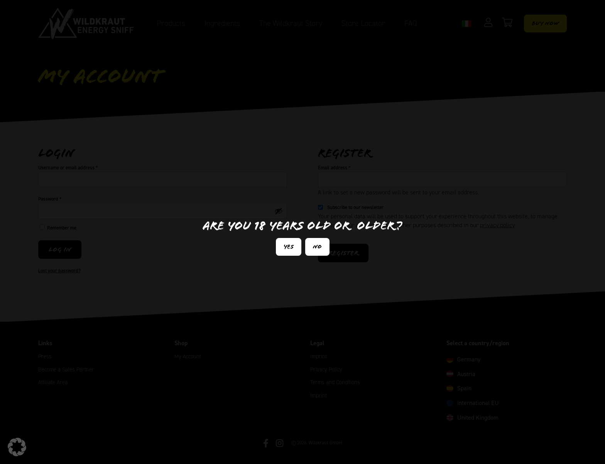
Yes (289, 246)
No (317, 246)
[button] (17, 447)
